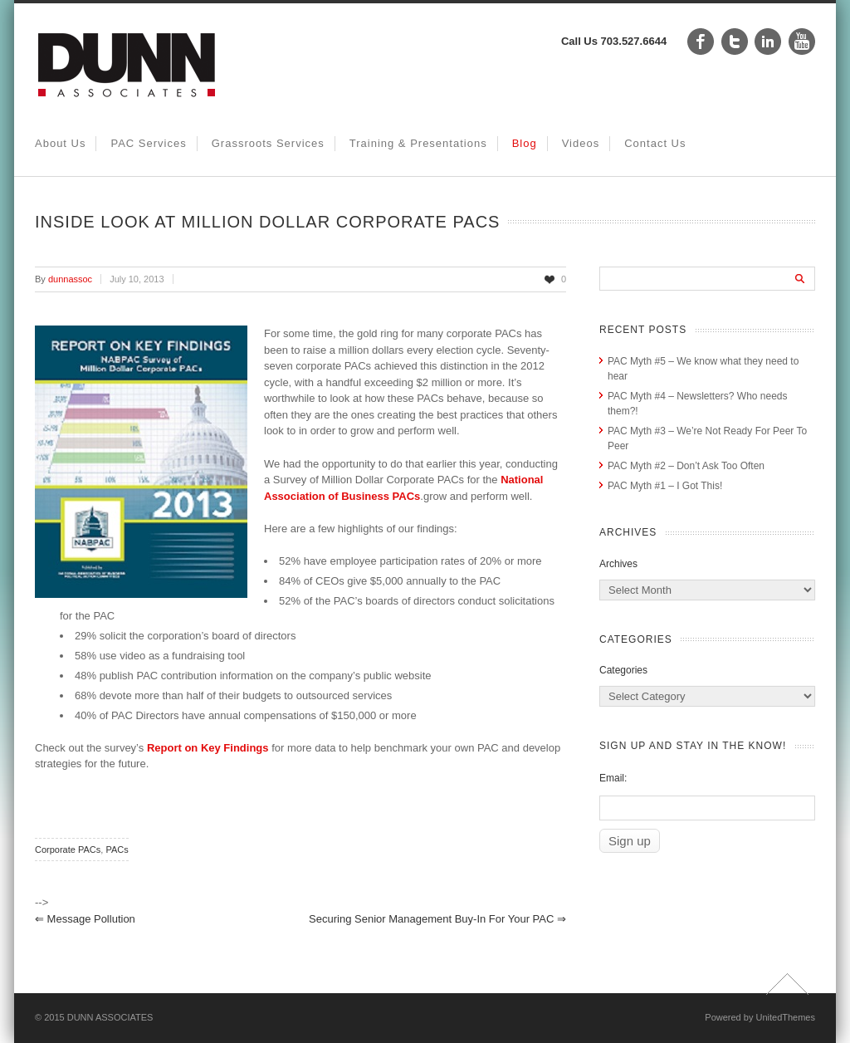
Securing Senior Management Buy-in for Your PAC (437, 919)
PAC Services (148, 143)
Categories (623, 670)
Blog (524, 143)
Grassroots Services (268, 143)
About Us (60, 143)
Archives (618, 564)
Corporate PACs (67, 849)
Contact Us (655, 143)
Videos (581, 143)
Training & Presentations (418, 143)
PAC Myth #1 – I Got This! (665, 486)
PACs (116, 849)
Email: (613, 778)
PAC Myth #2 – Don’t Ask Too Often (686, 466)
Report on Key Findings (208, 748)
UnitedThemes (785, 1017)
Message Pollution (85, 919)
